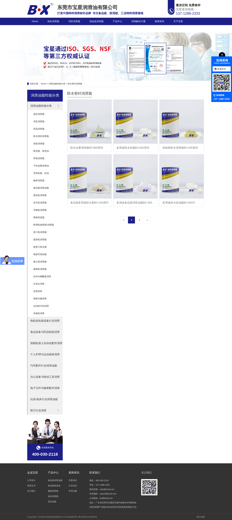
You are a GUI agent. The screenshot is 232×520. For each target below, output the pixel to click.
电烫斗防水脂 (40, 247)
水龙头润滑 (38, 284)
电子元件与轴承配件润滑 (45, 391)
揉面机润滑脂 (40, 269)
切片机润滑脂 (40, 202)
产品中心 (117, 21)
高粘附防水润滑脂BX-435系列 (180, 147)
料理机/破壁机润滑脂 (43, 224)
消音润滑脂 (74, 21)
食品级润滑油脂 (41, 188)
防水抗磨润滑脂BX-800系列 (86, 147)
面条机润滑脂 (40, 239)
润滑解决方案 (138, 21)
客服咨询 (220, 69)
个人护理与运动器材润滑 (45, 357)
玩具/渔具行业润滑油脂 (45, 402)
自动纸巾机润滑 (41, 306)
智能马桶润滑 (40, 298)
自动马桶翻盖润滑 (42, 276)
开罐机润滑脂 (40, 210)
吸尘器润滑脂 (40, 261)
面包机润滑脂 (40, 195)
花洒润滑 (37, 291)
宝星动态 (73, 480)
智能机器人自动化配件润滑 (46, 346)
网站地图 (200, 517)
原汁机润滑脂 (40, 232)
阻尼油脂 (52, 501)
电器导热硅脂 (40, 254)
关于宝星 (178, 21)
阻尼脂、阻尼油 (41, 151)
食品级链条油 (54, 485)
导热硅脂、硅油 (41, 173)
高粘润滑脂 (38, 143)
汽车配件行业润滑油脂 (45, 368)
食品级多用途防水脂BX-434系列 (89, 202)
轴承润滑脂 (38, 180)
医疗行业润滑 (45, 410)
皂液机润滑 (38, 313)
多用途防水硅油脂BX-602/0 (178, 202)
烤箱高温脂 (38, 217)
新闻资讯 (159, 21)
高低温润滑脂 (96, 21)
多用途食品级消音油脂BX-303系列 (135, 202)
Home (35, 21)
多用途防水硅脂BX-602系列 (132, 147)
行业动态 (73, 485)
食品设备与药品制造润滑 (45, 334)
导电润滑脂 (38, 158)
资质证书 (31, 485)
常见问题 (73, 491)
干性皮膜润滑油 (41, 165)
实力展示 (31, 491)
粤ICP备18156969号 (87, 517)
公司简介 (31, 480)
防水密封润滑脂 (75, 84)
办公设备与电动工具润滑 (45, 379)
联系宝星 (36, 28)
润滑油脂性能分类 (57, 84)
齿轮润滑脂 (53, 21)
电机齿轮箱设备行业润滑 (45, 323)
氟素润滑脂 (53, 491)
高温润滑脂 (38, 129)
